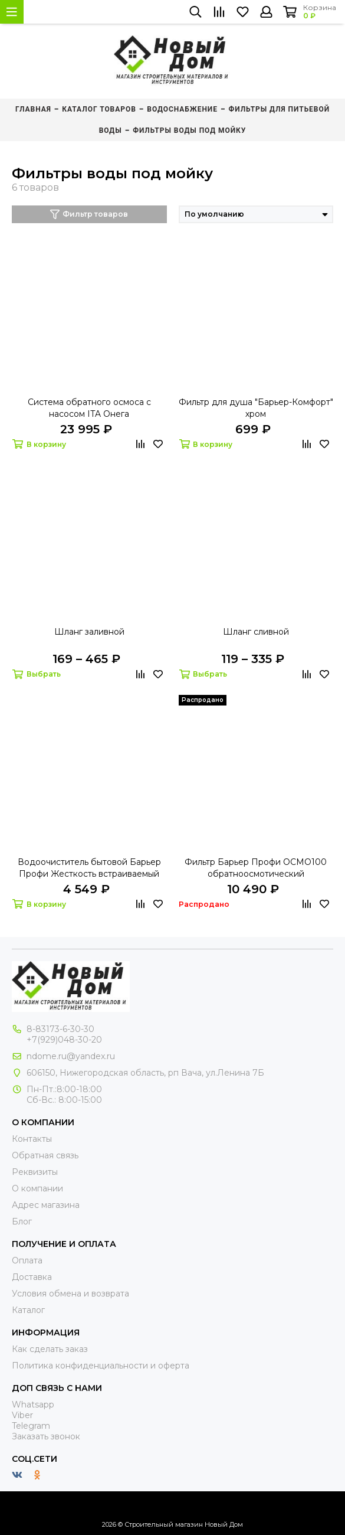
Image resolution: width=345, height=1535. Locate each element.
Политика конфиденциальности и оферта (100, 1365)
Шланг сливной (256, 631)
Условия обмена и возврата (70, 1293)
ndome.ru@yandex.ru (71, 1056)
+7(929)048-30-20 (64, 1039)
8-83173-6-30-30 (60, 1029)
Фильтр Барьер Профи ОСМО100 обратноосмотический (256, 868)
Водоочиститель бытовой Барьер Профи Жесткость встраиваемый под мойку (89, 868)
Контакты (32, 1139)
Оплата (27, 1260)
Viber (22, 1415)
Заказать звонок (46, 1436)
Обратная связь (45, 1155)
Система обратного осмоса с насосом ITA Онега (89, 408)
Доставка (32, 1277)
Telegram (31, 1425)
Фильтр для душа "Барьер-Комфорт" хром (256, 408)
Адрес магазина (46, 1205)
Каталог (28, 1310)
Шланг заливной (89, 631)
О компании (37, 1188)
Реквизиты (35, 1172)
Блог (22, 1221)
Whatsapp (33, 1404)
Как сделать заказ (50, 1349)
